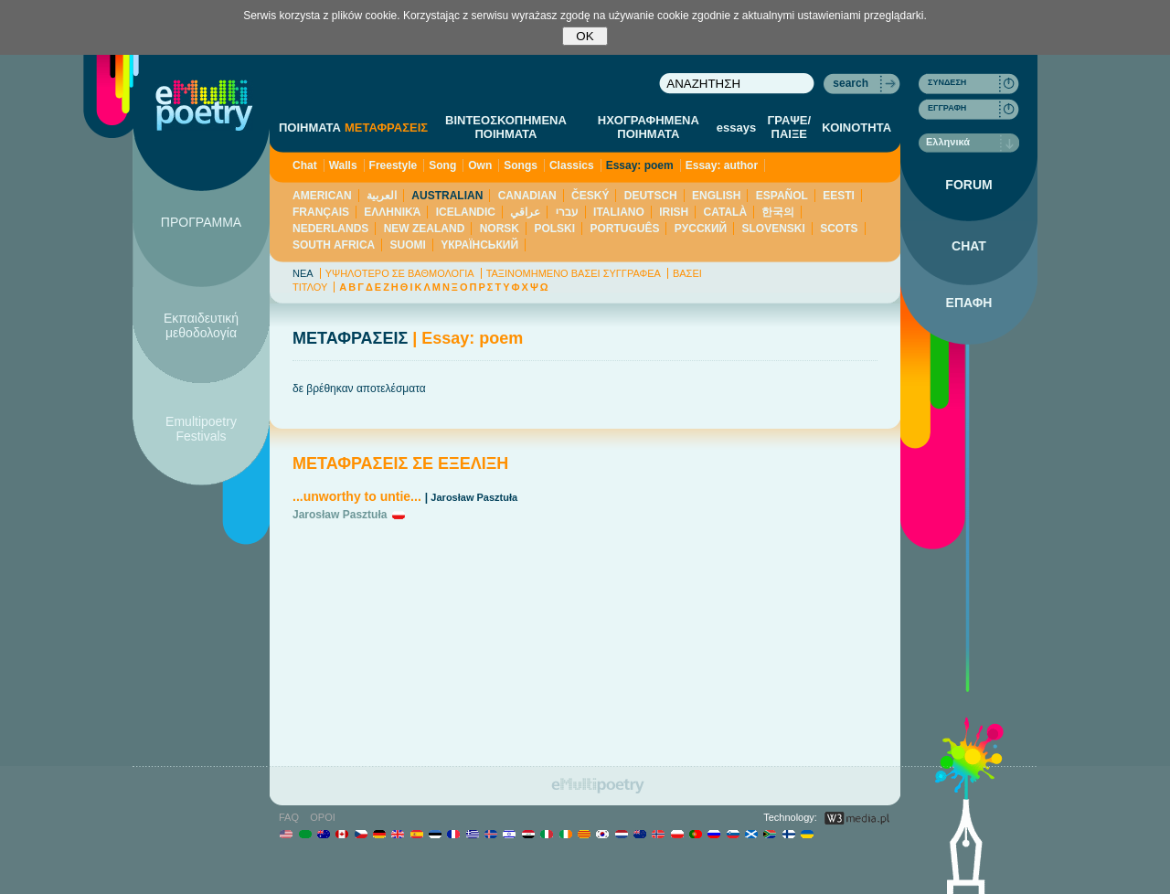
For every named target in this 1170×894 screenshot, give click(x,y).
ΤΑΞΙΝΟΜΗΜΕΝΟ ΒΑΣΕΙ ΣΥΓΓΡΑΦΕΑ (573, 273)
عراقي (525, 212)
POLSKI (554, 228)
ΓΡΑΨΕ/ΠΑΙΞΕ (789, 127)
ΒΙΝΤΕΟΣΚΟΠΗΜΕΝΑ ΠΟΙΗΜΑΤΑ (506, 127)
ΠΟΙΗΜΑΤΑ (310, 127)
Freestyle (393, 165)
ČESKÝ (590, 195)
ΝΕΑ (303, 273)
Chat (304, 165)
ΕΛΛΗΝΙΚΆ (392, 212)
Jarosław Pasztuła (474, 497)
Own (480, 165)
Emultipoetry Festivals (201, 428)
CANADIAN (527, 195)
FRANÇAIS (320, 212)
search (850, 83)
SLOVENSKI (772, 228)
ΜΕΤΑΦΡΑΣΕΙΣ (386, 127)
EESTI (839, 195)
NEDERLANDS (330, 228)
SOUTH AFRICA (333, 245)
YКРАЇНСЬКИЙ (479, 245)
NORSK (499, 228)
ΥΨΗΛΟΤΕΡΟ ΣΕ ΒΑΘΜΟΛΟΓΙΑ (399, 273)
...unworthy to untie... (356, 496)
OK (584, 36)
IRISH (673, 212)
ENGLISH (716, 195)
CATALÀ (726, 212)
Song (442, 165)
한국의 (777, 212)
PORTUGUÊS (624, 228)
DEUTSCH (650, 195)
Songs (520, 165)
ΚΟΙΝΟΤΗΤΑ (856, 127)
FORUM (968, 184)
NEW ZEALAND (424, 228)
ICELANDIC (465, 212)
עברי (567, 212)
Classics (571, 165)
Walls (343, 165)
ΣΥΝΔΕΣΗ (947, 82)
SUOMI (408, 245)
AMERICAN (322, 195)
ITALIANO (618, 212)
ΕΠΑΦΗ (969, 302)
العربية (382, 195)
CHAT (969, 246)
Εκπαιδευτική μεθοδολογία (201, 325)
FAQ (289, 817)
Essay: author (722, 165)
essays (736, 127)
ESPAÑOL (782, 195)
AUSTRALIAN (447, 195)
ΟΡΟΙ (322, 817)
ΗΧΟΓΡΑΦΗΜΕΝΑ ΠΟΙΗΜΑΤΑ (648, 127)
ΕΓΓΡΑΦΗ (947, 107)
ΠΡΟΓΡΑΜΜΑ (201, 222)
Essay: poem (640, 165)
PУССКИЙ (701, 228)
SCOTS (838, 228)
